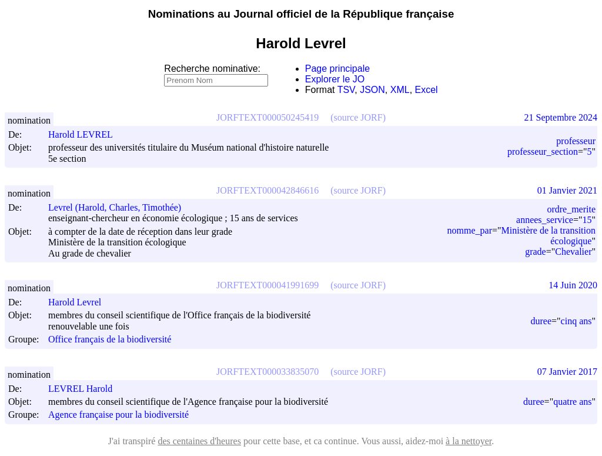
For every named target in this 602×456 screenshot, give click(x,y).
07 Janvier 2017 (567, 372)
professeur (576, 141)
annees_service (544, 220)
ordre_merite (571, 209)
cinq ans (576, 321)
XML (400, 90)
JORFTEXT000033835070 (267, 372)
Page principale (337, 69)
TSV (346, 90)
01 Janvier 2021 (567, 190)
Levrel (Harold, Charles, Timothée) (120, 207)
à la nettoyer (468, 441)
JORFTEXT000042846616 (267, 190)
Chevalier (573, 252)
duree (541, 321)
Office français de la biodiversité (109, 340)
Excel (426, 90)
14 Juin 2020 (573, 285)
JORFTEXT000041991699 (267, 285)
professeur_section (542, 152)
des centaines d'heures (199, 441)
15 (586, 220)
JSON (372, 90)
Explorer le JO (334, 79)
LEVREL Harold (85, 389)
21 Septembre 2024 (560, 117)
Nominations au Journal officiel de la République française (301, 14)
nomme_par (469, 230)
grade (535, 252)
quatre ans (572, 402)
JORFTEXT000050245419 (267, 117)
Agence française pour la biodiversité (118, 415)
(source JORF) (358, 117)
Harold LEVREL (85, 134)
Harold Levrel (80, 302)
